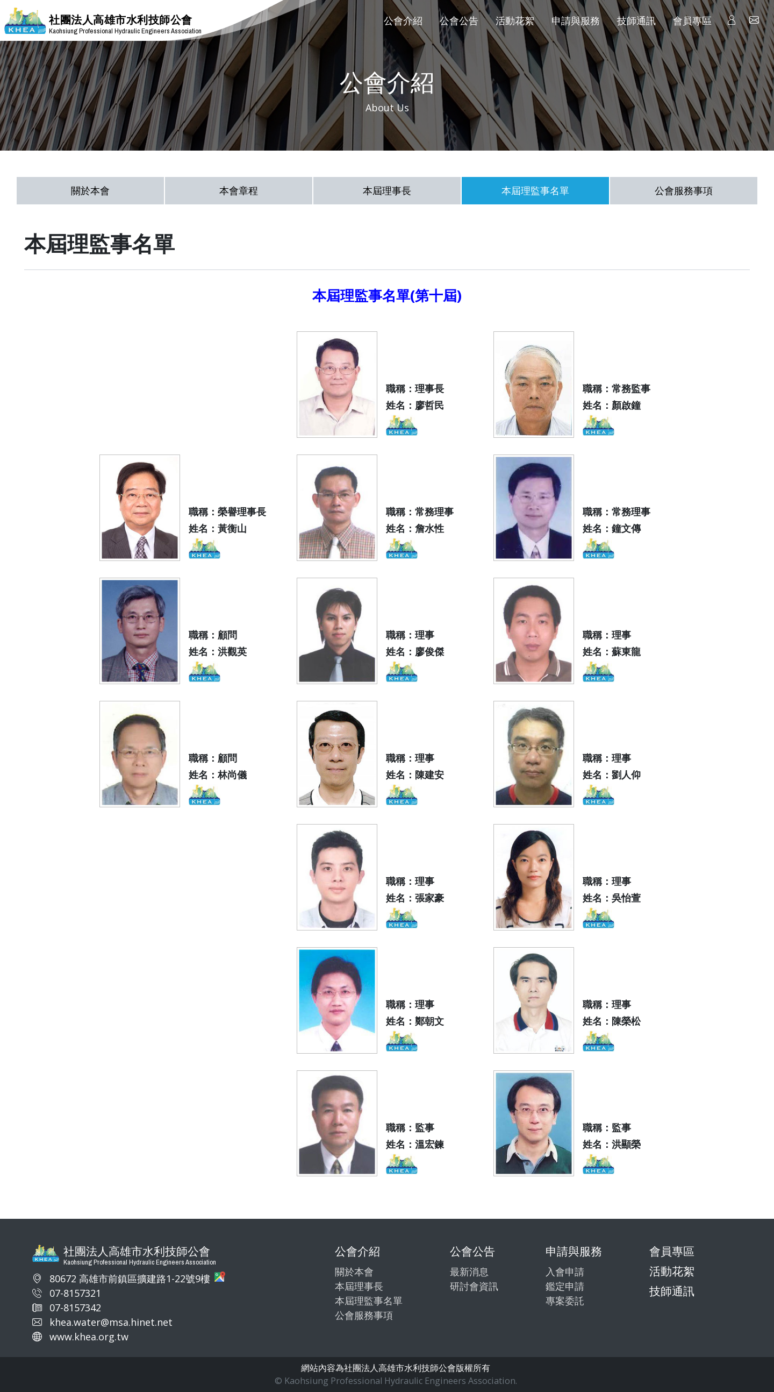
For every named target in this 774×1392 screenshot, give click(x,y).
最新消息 (469, 1271)
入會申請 (565, 1271)
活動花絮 (671, 1271)
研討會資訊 (474, 1286)
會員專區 (671, 1251)
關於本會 (90, 190)
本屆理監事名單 (535, 190)
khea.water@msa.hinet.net (111, 1322)
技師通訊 (671, 1290)
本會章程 (238, 190)
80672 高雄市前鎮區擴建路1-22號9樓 (129, 1278)
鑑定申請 (565, 1286)
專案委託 (565, 1300)
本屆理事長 (387, 190)
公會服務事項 (684, 190)
